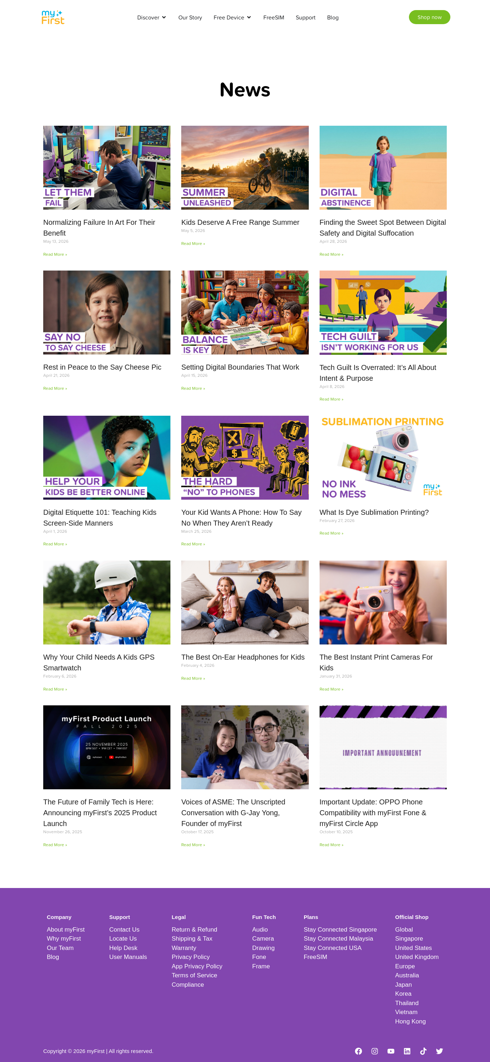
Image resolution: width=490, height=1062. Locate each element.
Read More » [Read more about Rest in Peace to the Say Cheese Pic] (55, 388)
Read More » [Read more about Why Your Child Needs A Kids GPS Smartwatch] (55, 689)
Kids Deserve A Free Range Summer (240, 222)
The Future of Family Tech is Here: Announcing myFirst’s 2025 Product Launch (100, 812)
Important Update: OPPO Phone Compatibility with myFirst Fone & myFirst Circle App (373, 812)
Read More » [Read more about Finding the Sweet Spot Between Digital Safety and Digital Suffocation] (331, 254)
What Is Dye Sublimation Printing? (374, 512)
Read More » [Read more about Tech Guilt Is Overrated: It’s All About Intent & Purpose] (331, 399)
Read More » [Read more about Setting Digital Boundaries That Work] (193, 388)
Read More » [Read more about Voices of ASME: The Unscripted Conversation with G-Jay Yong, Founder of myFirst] (193, 845)
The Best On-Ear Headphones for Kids (242, 657)
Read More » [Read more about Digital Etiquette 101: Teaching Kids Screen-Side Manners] (55, 544)
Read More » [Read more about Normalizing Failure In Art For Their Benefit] (55, 254)
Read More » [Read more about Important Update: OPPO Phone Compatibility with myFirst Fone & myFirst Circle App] (331, 845)
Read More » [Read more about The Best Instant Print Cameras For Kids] (331, 689)
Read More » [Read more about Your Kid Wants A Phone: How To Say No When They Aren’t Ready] (193, 544)
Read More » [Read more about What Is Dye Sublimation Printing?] (331, 533)
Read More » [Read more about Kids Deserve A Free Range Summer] (193, 243)
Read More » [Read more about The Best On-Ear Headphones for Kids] (193, 678)
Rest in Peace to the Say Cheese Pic (102, 367)
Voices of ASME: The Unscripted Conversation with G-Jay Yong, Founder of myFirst (233, 812)
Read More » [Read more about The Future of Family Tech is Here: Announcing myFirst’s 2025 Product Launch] (55, 845)
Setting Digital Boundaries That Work (240, 367)
